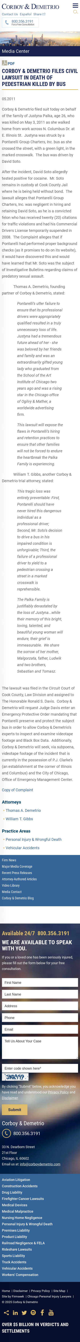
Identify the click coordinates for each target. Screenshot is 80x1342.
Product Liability (14, 1237)
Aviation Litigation (16, 1180)
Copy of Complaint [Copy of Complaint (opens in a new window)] (17, 790)
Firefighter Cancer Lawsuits (23, 1199)
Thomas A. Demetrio (23, 810)
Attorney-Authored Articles (19, 879)
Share (39, 14)
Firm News (9, 860)
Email (9, 1029)
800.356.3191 (54, 933)
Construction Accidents (20, 1186)
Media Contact (12, 892)
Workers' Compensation (20, 1275)
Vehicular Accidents (22, 848)
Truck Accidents (14, 1262)
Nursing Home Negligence (22, 1218)
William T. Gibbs (19, 819)
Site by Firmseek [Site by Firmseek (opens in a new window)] (13, 1296)
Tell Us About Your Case (23, 1041)
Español (25, 14)
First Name (13, 983)
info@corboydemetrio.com (40, 1164)
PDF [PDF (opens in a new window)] (11, 63)
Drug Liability (12, 1192)
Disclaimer (10, 1098)
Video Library (11, 885)
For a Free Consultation (21, 22)
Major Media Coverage (17, 866)
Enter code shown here (23, 1068)
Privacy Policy (58, 1092)
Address (11, 1006)
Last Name (13, 994)
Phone (9, 1018)
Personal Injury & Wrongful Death (34, 839)
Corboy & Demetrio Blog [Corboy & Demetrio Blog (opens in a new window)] (18, 898)
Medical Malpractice (17, 1211)
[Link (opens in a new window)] (15, 1314)
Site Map (59, 1291)
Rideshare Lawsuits (17, 1249)
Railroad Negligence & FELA (23, 1243)
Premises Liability (16, 1230)
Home (6, 1291)
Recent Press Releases (17, 873)
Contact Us (10, 14)
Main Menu (75, 5)
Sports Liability (13, 1256)
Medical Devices (14, 1205)
